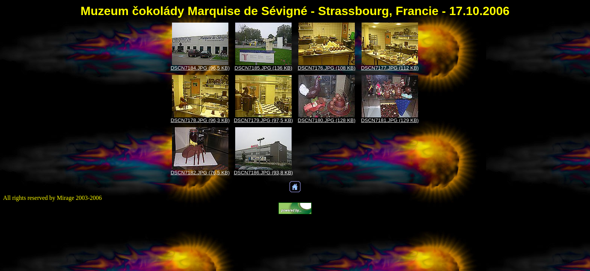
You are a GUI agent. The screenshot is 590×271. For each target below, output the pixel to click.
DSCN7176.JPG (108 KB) (326, 68)
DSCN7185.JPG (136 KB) (263, 68)
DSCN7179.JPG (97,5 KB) (263, 120)
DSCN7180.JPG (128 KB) (326, 120)
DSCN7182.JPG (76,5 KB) (200, 172)
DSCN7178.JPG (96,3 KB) (200, 120)
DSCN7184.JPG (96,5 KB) (200, 68)
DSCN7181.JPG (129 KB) (389, 120)
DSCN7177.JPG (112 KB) (389, 68)
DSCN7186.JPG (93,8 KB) (263, 172)
